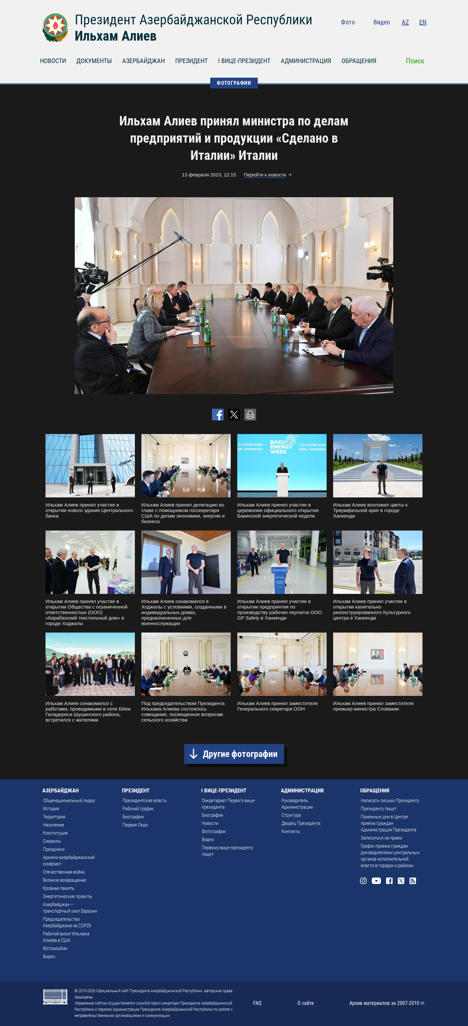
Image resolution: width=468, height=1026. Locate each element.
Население (53, 825)
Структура (291, 815)
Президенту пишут (378, 809)
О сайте (305, 1003)
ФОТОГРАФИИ (234, 83)
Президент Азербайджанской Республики (193, 20)
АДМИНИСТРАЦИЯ (306, 61)
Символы (52, 841)
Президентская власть (145, 800)
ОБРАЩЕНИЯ (359, 61)
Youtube (383, 35)
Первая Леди (135, 825)
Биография (133, 817)
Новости (210, 823)
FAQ (257, 1003)
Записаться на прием (381, 838)
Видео (381, 22)
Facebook (397, 35)
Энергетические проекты (67, 896)
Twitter (410, 35)
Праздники (53, 849)
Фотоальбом (55, 948)
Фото (348, 22)
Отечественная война (63, 872)
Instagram (369, 35)
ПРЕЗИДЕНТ (191, 61)
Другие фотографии (240, 754)
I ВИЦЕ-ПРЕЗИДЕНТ (244, 61)
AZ (405, 22)
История (51, 809)
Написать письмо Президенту (390, 800)
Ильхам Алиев (116, 36)
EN (422, 22)
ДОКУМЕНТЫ (94, 61)
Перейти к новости (265, 174)
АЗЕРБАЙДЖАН (143, 61)
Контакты (290, 831)
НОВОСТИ (53, 61)
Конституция (55, 833)
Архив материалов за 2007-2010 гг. (387, 1003)
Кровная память (58, 888)
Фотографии (214, 831)
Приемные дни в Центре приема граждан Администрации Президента (388, 823)
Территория (54, 817)
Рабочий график (138, 809)
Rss (422, 35)
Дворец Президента (300, 823)
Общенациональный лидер (69, 800)
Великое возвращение (64, 880)
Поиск (415, 61)
